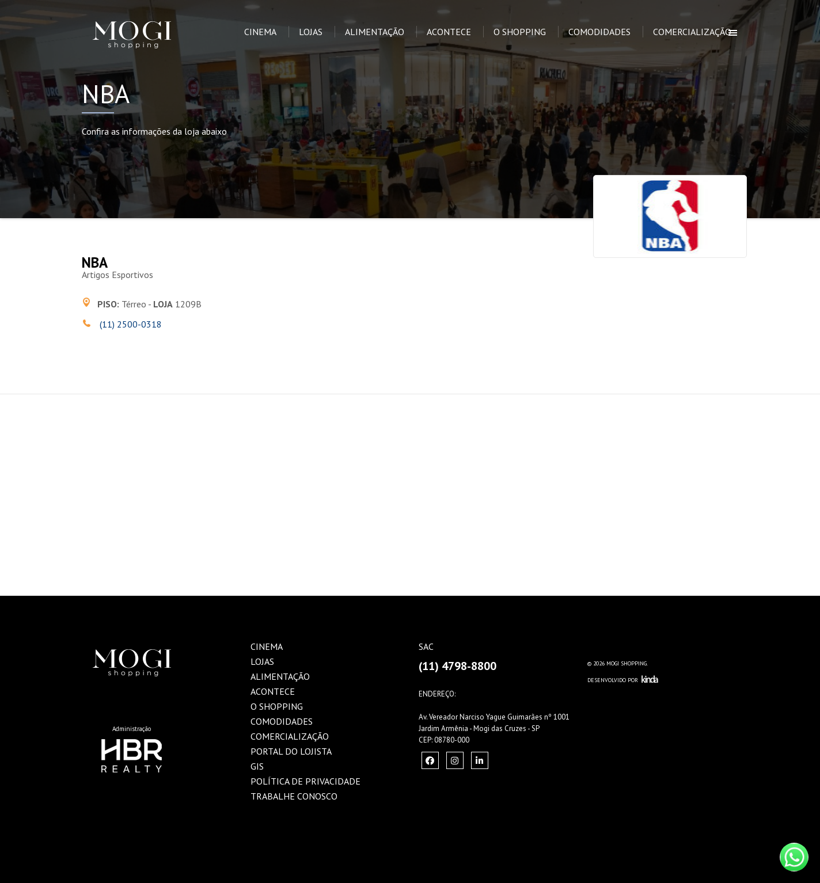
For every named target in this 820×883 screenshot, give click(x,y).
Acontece (449, 31)
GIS (257, 766)
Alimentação (374, 31)
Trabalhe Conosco (293, 796)
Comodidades (599, 31)
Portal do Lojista (291, 751)
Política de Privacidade (305, 781)
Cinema (260, 31)
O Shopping (519, 31)
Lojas (310, 31)
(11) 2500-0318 (129, 324)
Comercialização (692, 31)
